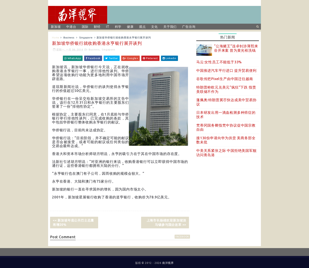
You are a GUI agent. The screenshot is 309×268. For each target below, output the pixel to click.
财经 (97, 26)
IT (107, 26)
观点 (142, 26)
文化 (154, 26)
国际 (85, 26)
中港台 (71, 26)
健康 (130, 26)
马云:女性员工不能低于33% (219, 62)
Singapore (86, 37)
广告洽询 (188, 26)
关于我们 (170, 26)
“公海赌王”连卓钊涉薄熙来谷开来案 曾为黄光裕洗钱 (236, 48)
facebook (182, 236)
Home (56, 37)
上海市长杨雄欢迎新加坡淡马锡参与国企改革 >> (166, 222)
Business (68, 37)
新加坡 (56, 26)
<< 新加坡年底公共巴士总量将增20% (73, 222)
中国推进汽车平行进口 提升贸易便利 (226, 70)
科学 (118, 26)
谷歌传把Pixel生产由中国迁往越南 (224, 79)
